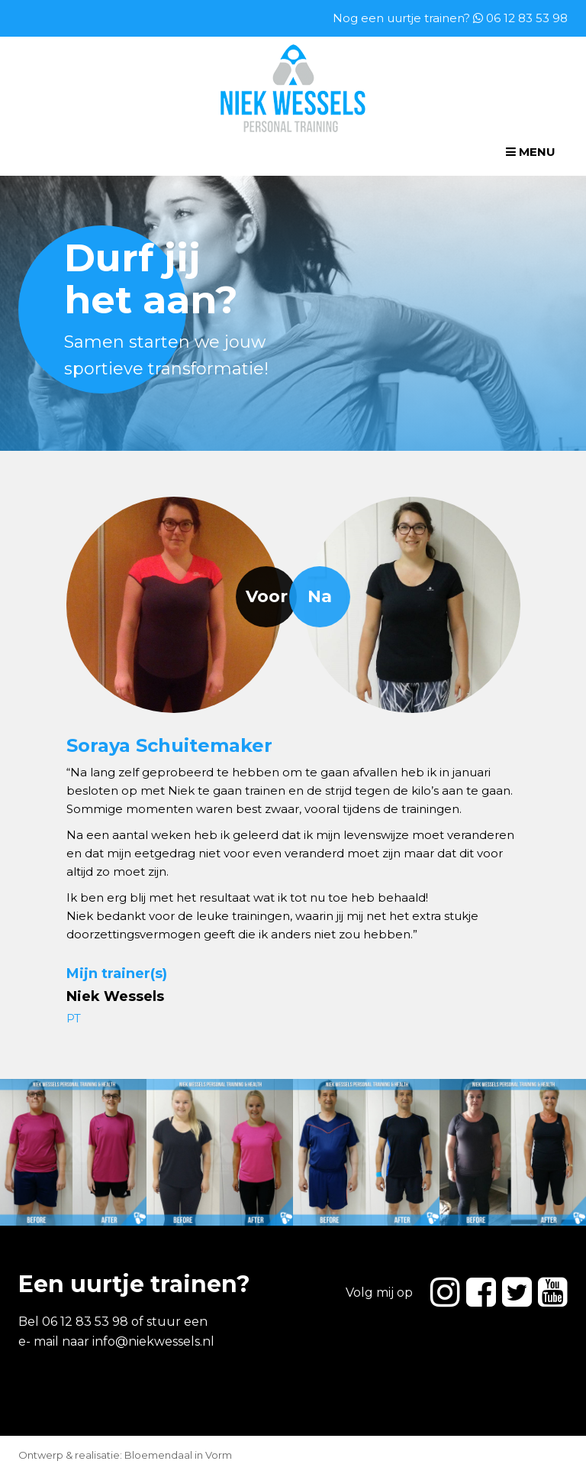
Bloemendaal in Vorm (178, 1455)
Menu (530, 151)
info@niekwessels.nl (153, 1341)
